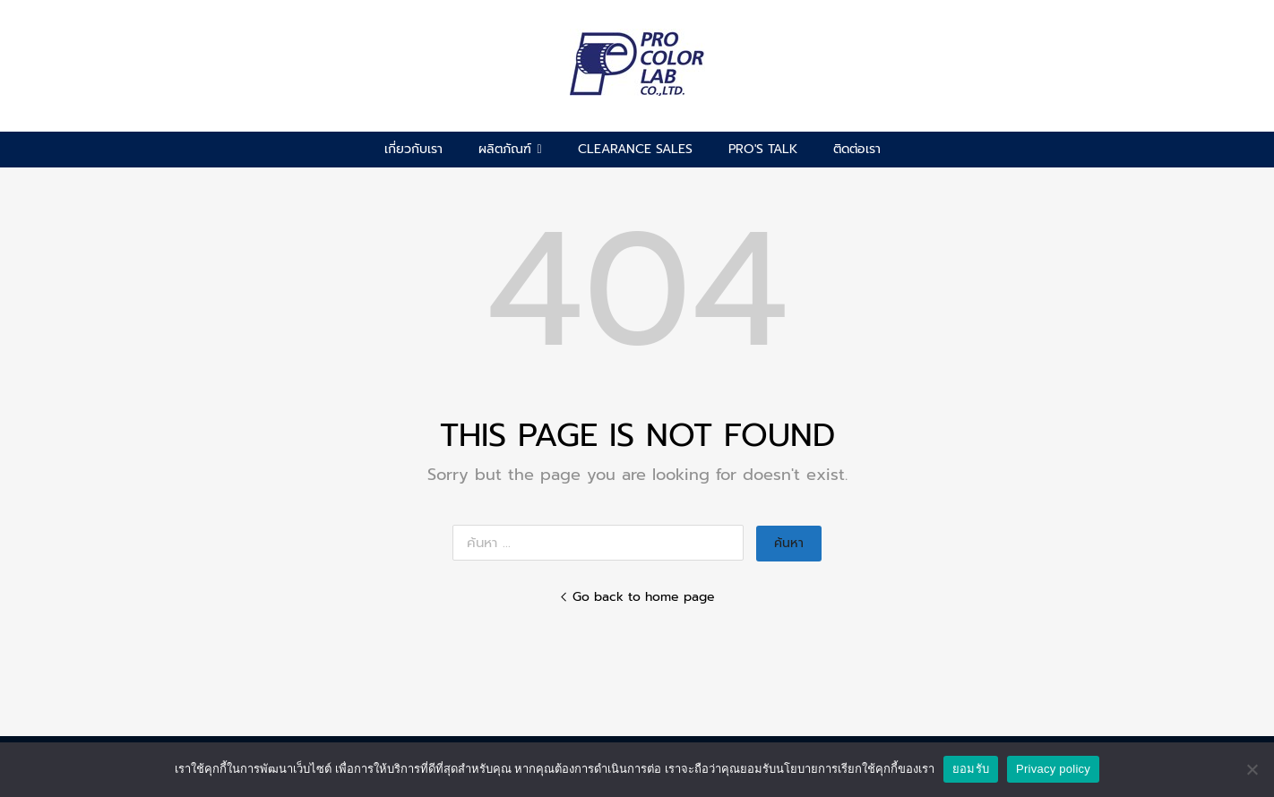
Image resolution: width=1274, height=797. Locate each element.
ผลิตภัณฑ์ (509, 149)
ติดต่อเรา (857, 149)
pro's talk (762, 149)
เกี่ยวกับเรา (413, 149)
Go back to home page (637, 596)
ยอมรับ (970, 769)
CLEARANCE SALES (635, 149)
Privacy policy (1053, 769)
